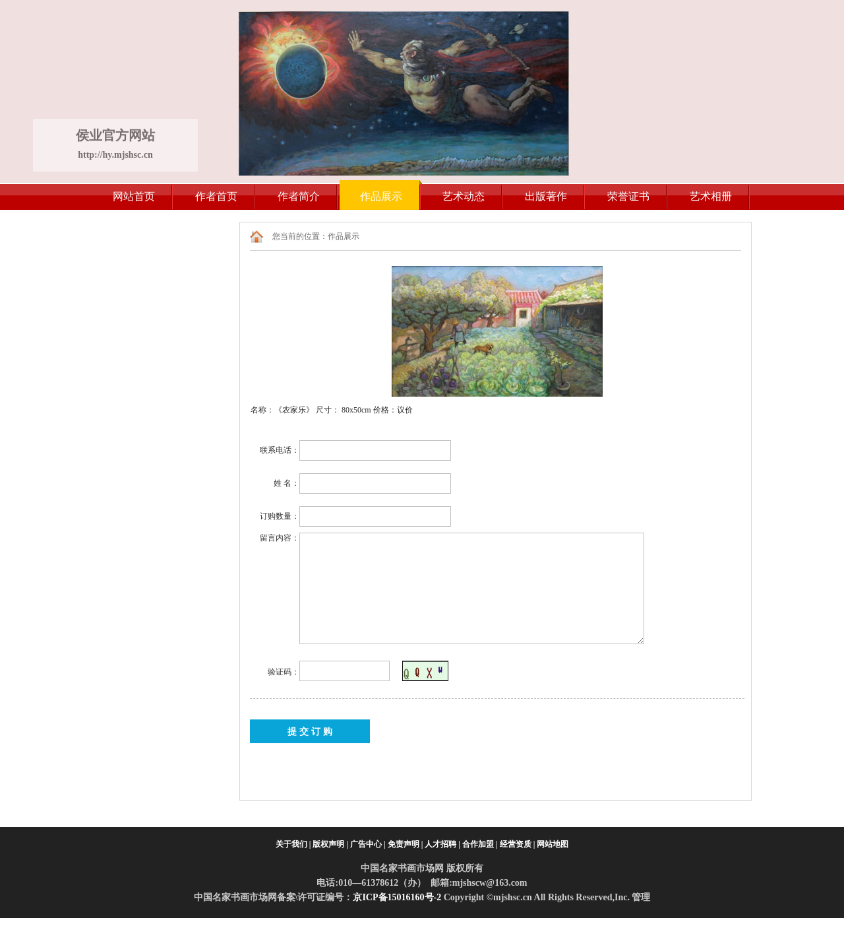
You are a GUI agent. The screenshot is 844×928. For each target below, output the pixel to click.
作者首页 (216, 196)
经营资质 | (517, 844)
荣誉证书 (628, 196)
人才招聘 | (442, 844)
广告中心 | (368, 844)
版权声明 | (330, 844)
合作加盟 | (480, 844)
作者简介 (299, 196)
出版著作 (546, 196)
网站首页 (134, 196)
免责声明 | (405, 844)
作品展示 (381, 196)
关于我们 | (293, 844)
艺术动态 (463, 196)
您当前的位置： (300, 236)
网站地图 (552, 844)
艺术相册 (711, 196)
